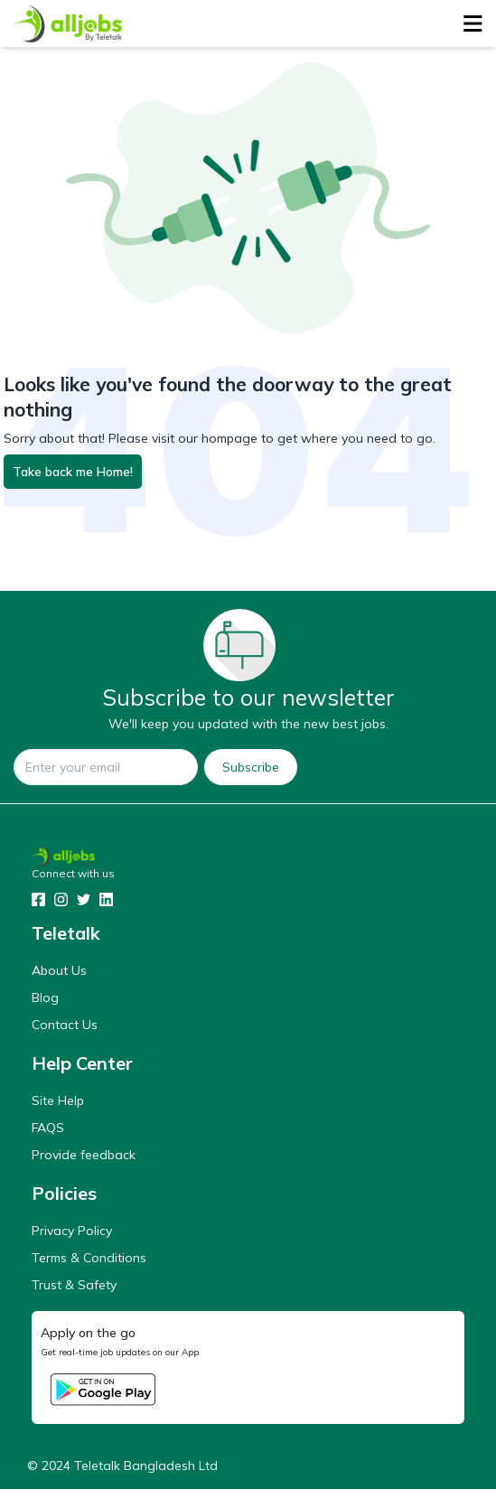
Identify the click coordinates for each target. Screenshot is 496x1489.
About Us (59, 970)
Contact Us (65, 1024)
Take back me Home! (73, 472)
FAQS (48, 1127)
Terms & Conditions (89, 1258)
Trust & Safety (74, 1285)
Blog (45, 997)
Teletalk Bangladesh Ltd (146, 1465)
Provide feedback (84, 1155)
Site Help (58, 1100)
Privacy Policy (72, 1230)
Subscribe (250, 767)
